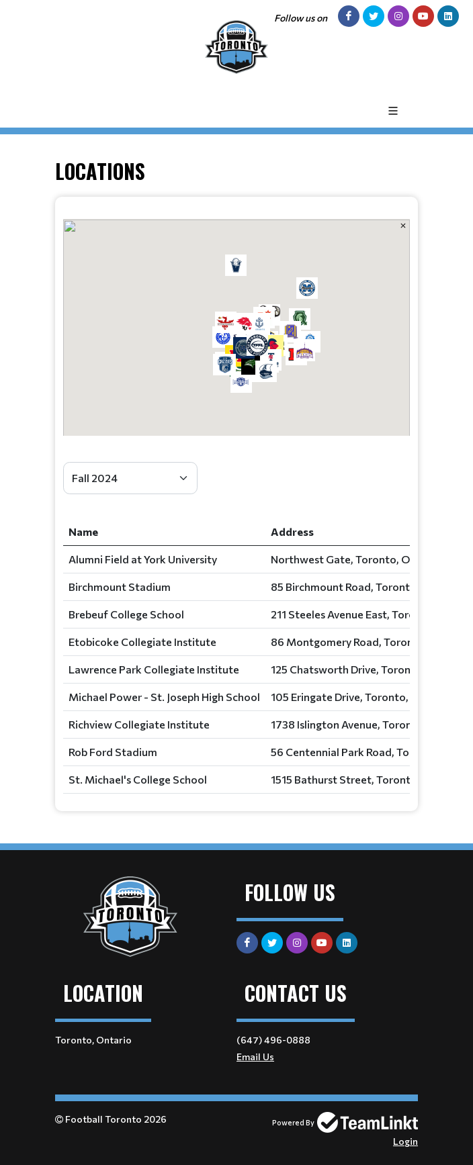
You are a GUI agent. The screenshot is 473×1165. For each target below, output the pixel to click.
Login (405, 1141)
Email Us (255, 1056)
